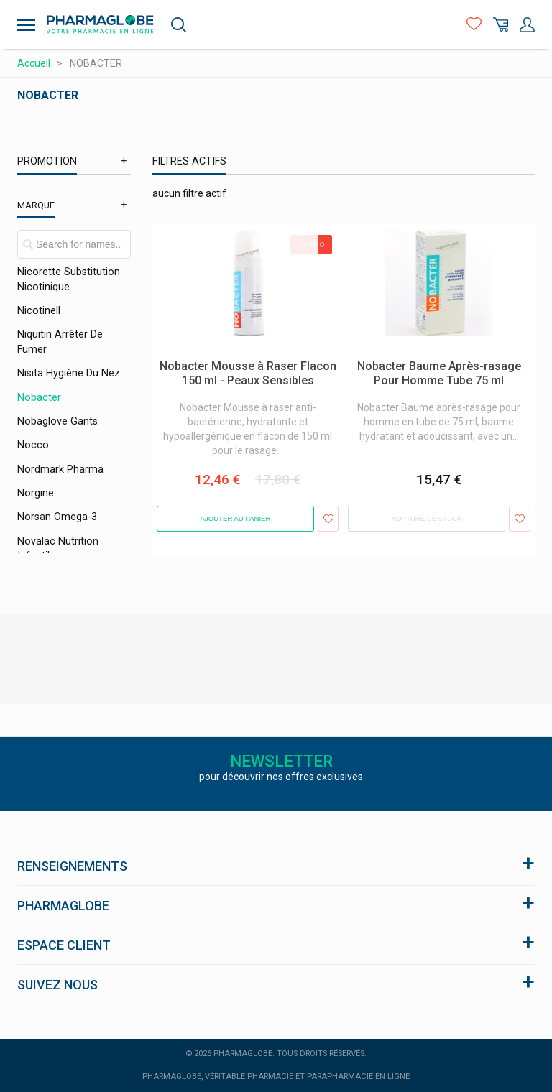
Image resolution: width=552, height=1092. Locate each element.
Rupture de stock (427, 518)
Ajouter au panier (236, 518)
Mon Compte (527, 24)
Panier (500, 24)
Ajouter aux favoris (328, 519)
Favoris (474, 24)
